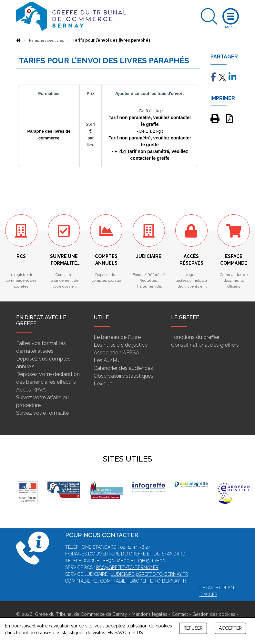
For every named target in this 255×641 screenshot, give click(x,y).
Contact (180, 614)
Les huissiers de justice (121, 345)
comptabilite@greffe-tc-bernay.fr (143, 581)
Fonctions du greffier (195, 337)
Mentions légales (149, 614)
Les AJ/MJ (106, 360)
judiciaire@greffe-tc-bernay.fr (149, 574)
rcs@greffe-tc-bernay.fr (127, 567)
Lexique (103, 384)
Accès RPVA (31, 390)
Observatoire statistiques (123, 376)
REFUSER (193, 628)
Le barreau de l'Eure (117, 337)
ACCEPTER (230, 628)
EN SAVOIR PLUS (125, 632)
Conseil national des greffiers (205, 345)
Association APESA (116, 353)
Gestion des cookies (213, 614)
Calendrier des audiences (123, 368)
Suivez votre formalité (42, 413)
